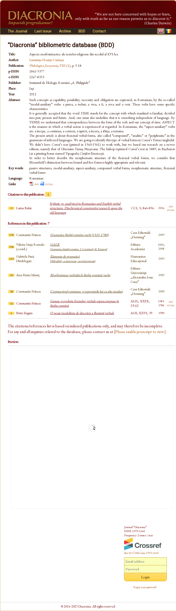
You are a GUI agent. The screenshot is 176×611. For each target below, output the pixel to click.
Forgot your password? (145, 587)
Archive (65, 31)
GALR (78, 246)
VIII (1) (65, 65)
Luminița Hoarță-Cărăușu (46, 60)
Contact (99, 31)
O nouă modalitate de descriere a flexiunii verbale (82, 313)
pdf (37, 184)
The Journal (17, 31)
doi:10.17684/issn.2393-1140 (141, 552)
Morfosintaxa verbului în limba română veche (80, 275)
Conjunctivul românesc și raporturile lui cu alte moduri (86, 291)
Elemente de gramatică (72, 258)
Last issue (43, 31)
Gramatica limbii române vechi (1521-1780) (79, 235)
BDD (81, 31)
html (49, 184)
